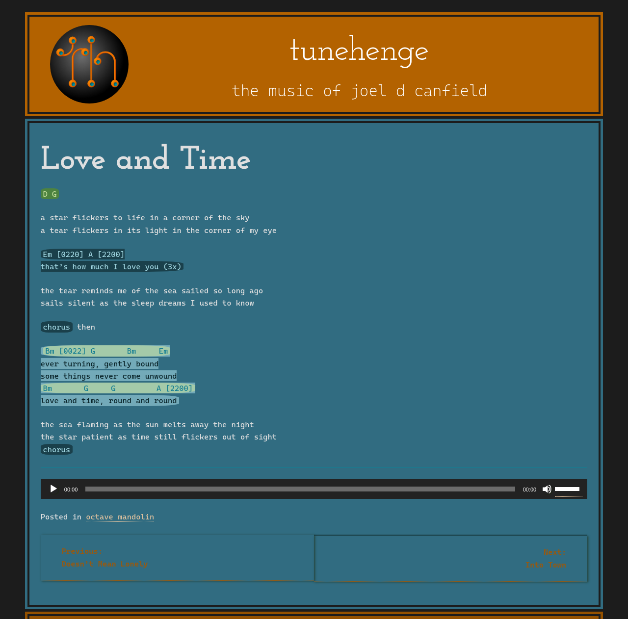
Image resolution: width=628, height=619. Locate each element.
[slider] (300, 489)
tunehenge (359, 51)
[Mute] (547, 489)
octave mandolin (120, 516)
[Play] (53, 489)
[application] (314, 489)
